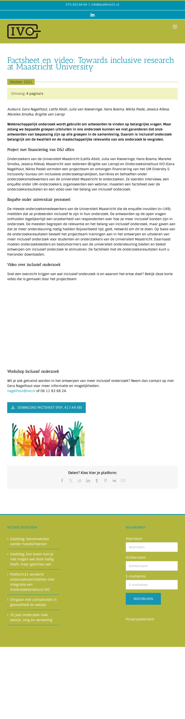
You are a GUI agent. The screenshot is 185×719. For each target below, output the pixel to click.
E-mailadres (136, 576)
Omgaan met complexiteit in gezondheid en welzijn (33, 602)
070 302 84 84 (76, 5)
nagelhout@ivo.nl (21, 391)
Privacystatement (140, 619)
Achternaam (136, 557)
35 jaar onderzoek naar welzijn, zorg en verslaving (31, 617)
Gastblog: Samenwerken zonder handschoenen (29, 541)
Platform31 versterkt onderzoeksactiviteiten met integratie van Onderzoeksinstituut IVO (32, 582)
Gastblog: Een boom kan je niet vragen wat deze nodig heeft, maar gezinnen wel (32, 559)
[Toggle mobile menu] (175, 26)
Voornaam (134, 538)
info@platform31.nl (105, 5)
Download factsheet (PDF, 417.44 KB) (46, 407)
